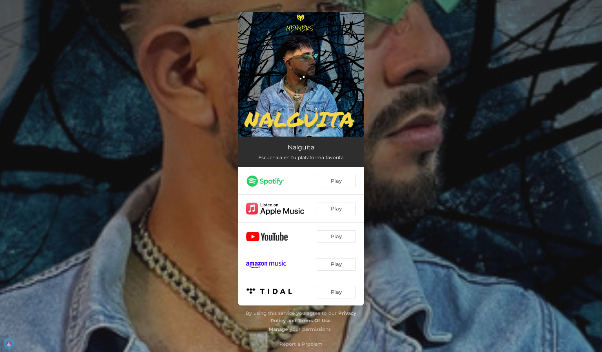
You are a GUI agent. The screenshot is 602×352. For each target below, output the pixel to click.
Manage (278, 329)
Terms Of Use (314, 320)
